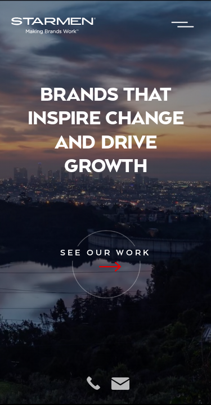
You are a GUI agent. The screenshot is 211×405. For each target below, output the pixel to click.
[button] (183, 25)
